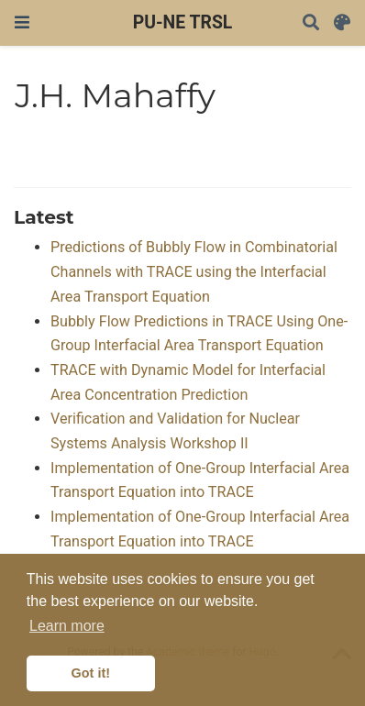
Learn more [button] (67, 626)
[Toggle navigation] (22, 22)
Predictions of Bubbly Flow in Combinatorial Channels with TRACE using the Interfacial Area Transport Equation (193, 271)
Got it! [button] (91, 673)
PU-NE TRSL (183, 22)
